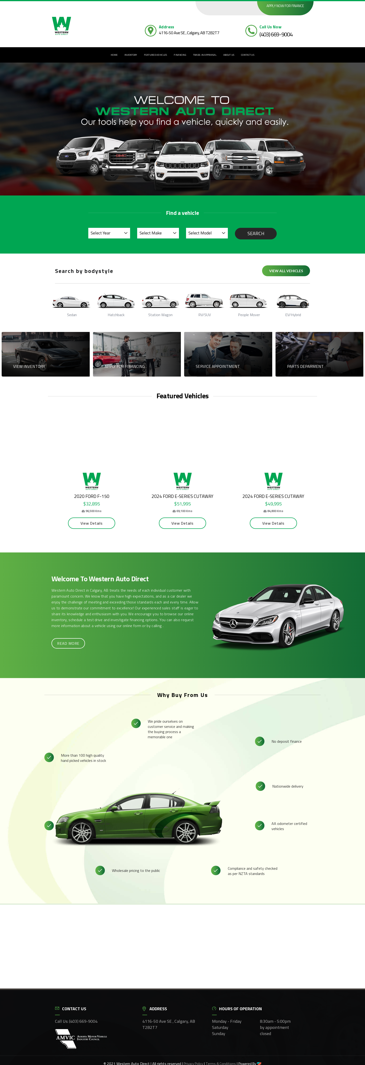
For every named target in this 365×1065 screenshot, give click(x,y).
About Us (228, 55)
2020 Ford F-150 (95, 496)
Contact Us (247, 55)
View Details (95, 523)
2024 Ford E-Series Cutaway (186, 496)
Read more (68, 643)
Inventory (130, 55)
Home (114, 55)
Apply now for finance (285, 5)
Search (255, 233)
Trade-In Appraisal (204, 55)
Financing (180, 55)
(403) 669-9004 (276, 34)
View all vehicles (286, 271)
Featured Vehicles (155, 55)
